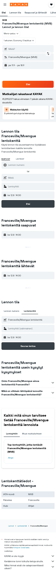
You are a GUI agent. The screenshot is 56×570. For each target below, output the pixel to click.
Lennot (11, 526)
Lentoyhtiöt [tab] (11, 433)
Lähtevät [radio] (20, 159)
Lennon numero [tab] (11, 311)
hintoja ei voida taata (21, 547)
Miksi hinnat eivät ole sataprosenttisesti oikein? (29, 567)
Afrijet (10, 457)
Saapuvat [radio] (5, 159)
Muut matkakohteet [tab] (31, 433)
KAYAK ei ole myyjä (29, 556)
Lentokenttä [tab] (30, 311)
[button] (5, 4)
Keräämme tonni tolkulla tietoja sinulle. (29, 561)
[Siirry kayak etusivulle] (19, 4)
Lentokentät (22, 526)
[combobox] (11, 33)
